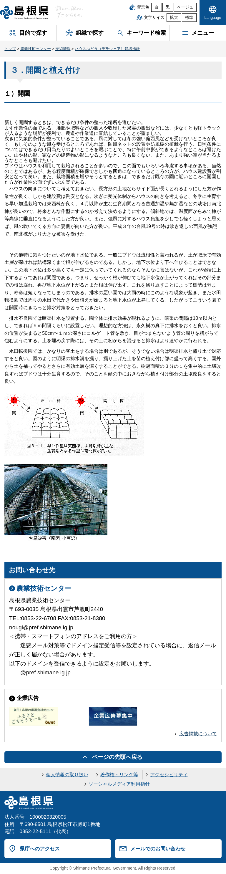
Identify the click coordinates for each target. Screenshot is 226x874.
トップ (10, 49)
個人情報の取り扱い (67, 774)
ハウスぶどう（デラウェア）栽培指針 (107, 49)
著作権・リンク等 (119, 774)
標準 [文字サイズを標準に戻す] (189, 17)
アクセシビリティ (169, 774)
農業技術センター (35, 49)
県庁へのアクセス (40, 849)
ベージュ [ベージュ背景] (185, 7)
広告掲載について (198, 733)
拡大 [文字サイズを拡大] (174, 17)
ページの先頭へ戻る (117, 757)
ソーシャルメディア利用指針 (119, 784)
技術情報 (63, 49)
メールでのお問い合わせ (157, 849)
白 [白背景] (156, 7)
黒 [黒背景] (168, 7)
